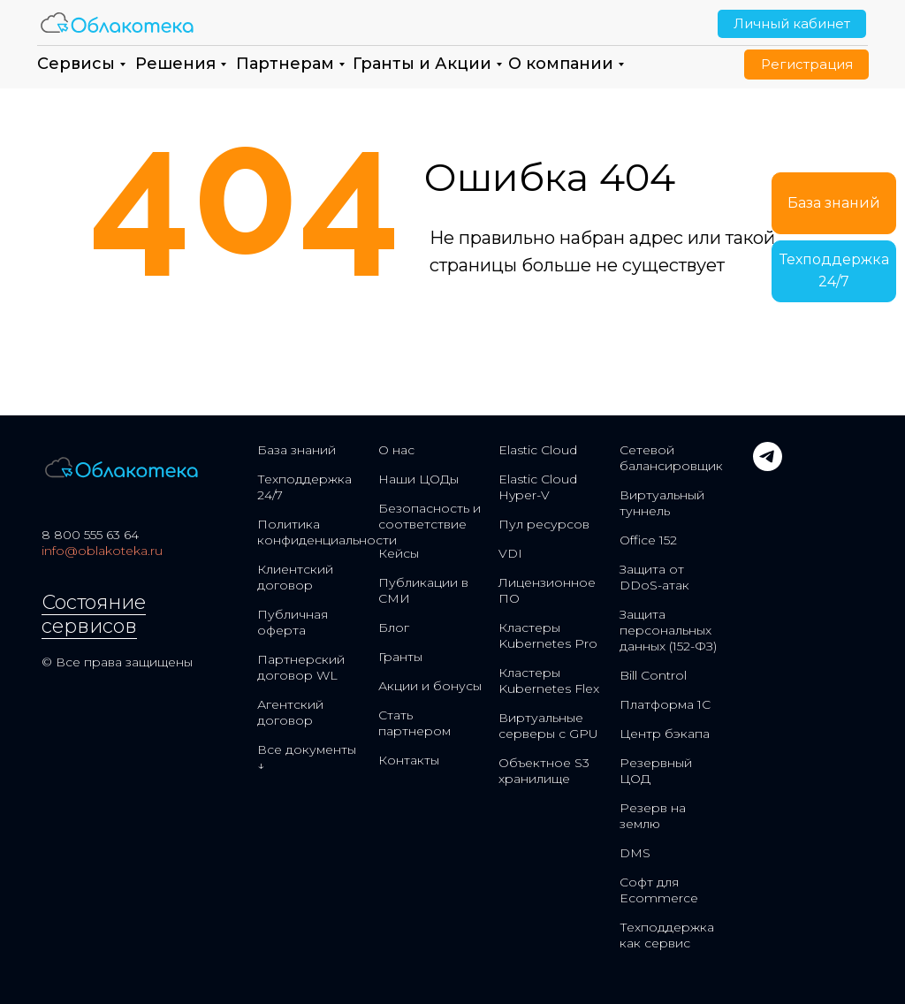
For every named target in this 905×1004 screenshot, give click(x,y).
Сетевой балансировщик (671, 458)
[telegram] (767, 466)
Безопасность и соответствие (429, 516)
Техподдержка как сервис (667, 935)
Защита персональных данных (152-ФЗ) (668, 630)
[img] (117, 22)
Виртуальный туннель (662, 503)
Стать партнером (414, 723)
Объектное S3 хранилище (543, 771)
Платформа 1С (665, 704)
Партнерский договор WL (301, 667)
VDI (510, 553)
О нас (396, 450)
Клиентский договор (295, 577)
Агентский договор (290, 712)
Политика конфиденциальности (327, 532)
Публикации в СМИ (423, 590)
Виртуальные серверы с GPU (548, 726)
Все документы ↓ (306, 757)
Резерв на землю (653, 816)
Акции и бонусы (430, 686)
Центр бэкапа (665, 734)
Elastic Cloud (537, 450)
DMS (635, 853)
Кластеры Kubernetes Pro (547, 635)
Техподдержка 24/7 (304, 487)
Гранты (400, 657)
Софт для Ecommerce (659, 890)
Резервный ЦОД (656, 771)
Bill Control (653, 675)
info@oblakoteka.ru (102, 551)
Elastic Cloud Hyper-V (537, 487)
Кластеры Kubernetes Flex (548, 680)
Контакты (408, 760)
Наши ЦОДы (418, 479)
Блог (393, 627)
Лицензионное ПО (547, 590)
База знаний (296, 450)
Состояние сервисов (94, 614)
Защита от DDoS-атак (654, 577)
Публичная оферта (292, 622)
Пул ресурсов (543, 524)
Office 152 (648, 540)
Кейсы (398, 553)
